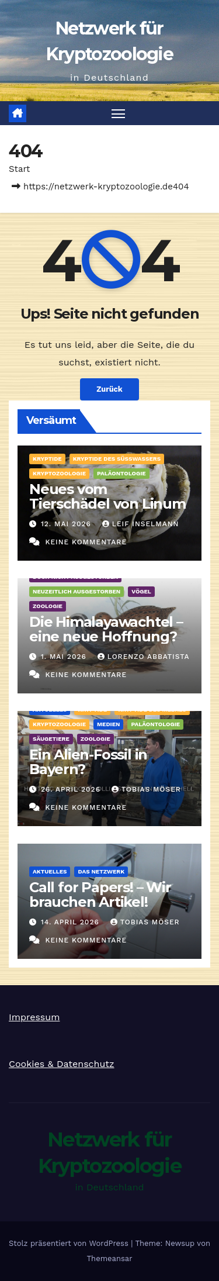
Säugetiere (51, 739)
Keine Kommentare (86, 542)
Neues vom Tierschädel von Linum (107, 496)
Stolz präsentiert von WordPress (70, 1243)
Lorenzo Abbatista (143, 656)
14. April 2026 (71, 922)
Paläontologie (121, 473)
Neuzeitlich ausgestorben (76, 591)
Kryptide (47, 458)
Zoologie (47, 606)
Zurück (109, 389)
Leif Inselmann (140, 524)
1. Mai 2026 (65, 656)
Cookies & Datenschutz (61, 1063)
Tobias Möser (146, 789)
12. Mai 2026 (67, 524)
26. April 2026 (72, 789)
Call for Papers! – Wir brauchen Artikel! (100, 894)
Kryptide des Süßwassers (117, 458)
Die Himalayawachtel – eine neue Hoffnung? (106, 629)
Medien (108, 724)
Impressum (34, 1017)
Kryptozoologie (59, 473)
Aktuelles (50, 871)
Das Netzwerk (101, 871)
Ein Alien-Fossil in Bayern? (88, 762)
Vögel (141, 591)
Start (19, 169)
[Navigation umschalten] (118, 113)
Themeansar (110, 1258)
